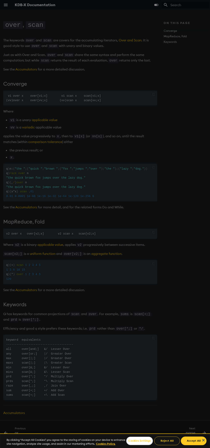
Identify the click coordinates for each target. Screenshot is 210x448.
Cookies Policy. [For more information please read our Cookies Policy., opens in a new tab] (105, 443)
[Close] (203, 440)
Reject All (167, 440)
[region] (105, 440)
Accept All (194, 440)
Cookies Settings (139, 440)
